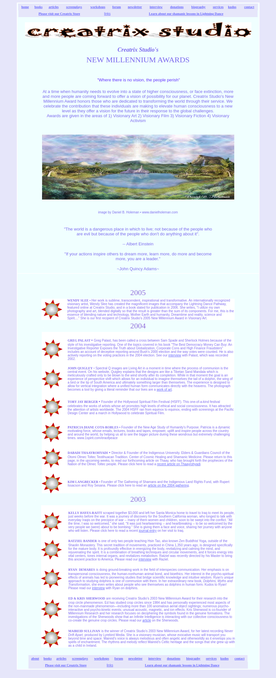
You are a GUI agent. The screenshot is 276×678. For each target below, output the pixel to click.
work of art (164, 389)
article (146, 620)
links (107, 13)
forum (116, 7)
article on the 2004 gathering (168, 485)
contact (249, 7)
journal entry (148, 530)
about (35, 658)
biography (198, 7)
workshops (97, 7)
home (25, 7)
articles (54, 7)
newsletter (135, 7)
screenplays (74, 7)
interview (155, 7)
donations (177, 7)
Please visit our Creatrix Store (59, 13)
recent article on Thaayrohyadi (178, 464)
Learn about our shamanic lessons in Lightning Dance (186, 13)
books (39, 7)
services (218, 7)
